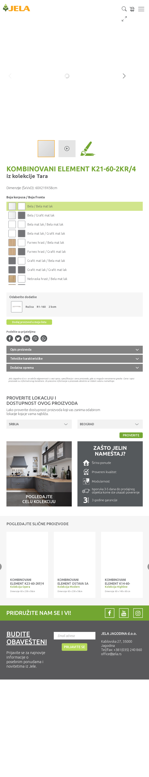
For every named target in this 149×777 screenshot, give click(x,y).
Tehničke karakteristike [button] (26, 358)
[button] (124, 8)
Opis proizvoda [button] (20, 349)
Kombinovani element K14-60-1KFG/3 (117, 583)
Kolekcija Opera (20, 586)
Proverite (131, 435)
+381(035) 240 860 (128, 650)
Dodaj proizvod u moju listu (29, 322)
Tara (41, 176)
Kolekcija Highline (116, 586)
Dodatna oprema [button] (22, 367)
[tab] (74, 350)
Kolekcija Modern (69, 586)
